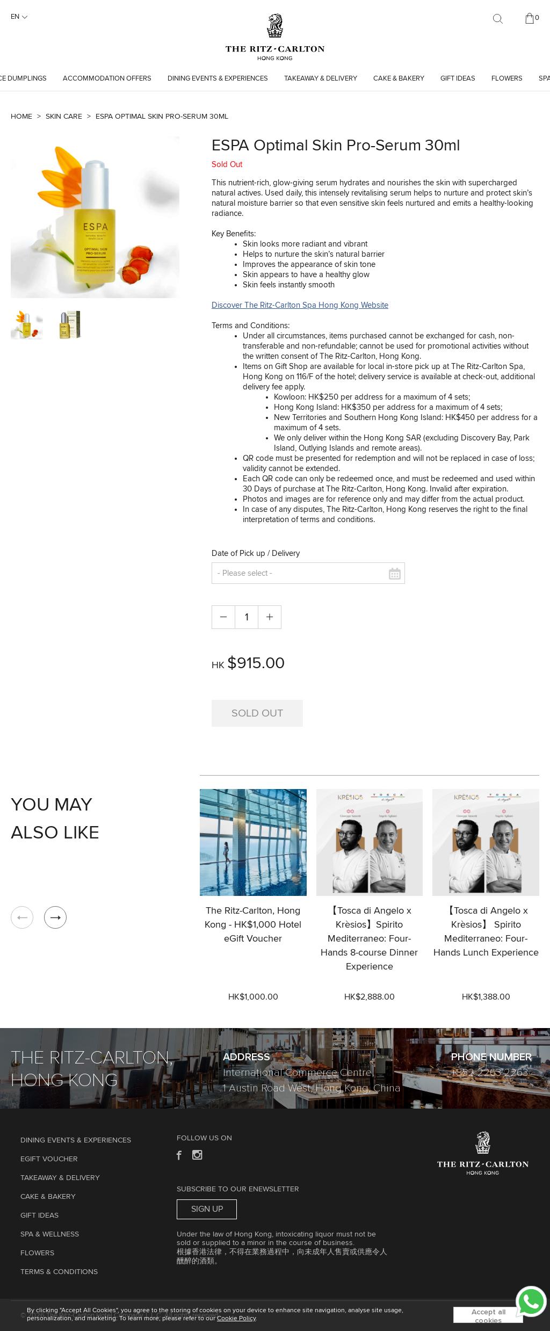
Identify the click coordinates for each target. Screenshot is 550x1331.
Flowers (507, 78)
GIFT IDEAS (457, 78)
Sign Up (207, 1209)
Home (21, 116)
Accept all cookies (488, 1315)
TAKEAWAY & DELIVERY (320, 78)
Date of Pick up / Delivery (256, 553)
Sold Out (257, 713)
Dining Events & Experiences (218, 78)
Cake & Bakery (398, 78)
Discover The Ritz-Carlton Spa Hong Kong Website (300, 305)
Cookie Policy (236, 1318)
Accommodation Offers (107, 78)
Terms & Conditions (59, 1272)
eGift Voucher (49, 1159)
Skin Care (64, 116)
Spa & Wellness (49, 1234)
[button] (55, 917)
